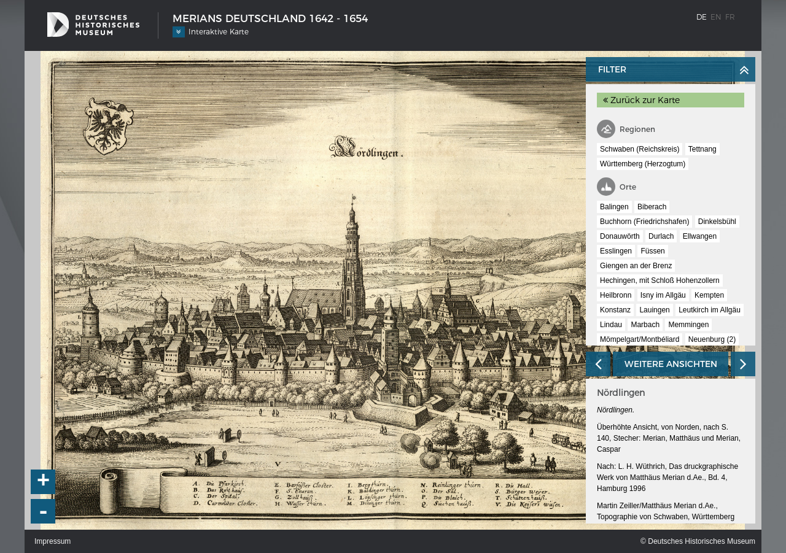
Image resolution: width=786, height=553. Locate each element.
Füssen (652, 251)
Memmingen (688, 324)
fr (730, 16)
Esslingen (616, 251)
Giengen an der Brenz (636, 265)
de (701, 16)
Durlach (661, 236)
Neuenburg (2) (712, 339)
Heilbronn (615, 295)
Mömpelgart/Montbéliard (639, 339)
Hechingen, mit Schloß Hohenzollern (660, 280)
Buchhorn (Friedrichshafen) (644, 221)
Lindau (611, 324)
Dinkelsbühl (717, 221)
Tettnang (702, 149)
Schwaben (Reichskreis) (639, 149)
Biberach (651, 207)
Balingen (614, 207)
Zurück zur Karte (641, 100)
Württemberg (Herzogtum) (642, 164)
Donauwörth (620, 236)
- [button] (43, 511)
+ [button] (43, 482)
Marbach (645, 324)
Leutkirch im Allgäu (710, 310)
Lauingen (654, 310)
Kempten (709, 295)
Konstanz (615, 310)
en (716, 16)
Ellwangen (700, 236)
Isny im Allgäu (663, 295)
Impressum (52, 541)
